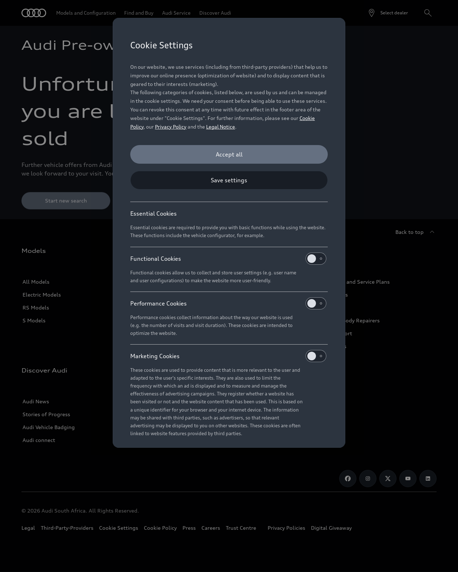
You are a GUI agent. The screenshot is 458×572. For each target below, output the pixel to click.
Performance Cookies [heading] (228, 303)
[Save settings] (229, 180)
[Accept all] (229, 154)
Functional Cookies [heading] (228, 258)
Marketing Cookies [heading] (228, 356)
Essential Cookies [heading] (153, 213)
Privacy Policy (170, 127)
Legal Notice (220, 127)
